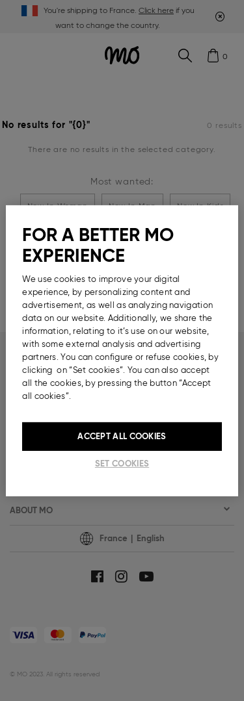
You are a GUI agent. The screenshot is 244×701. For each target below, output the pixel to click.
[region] (121, 350)
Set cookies (122, 463)
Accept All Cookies (121, 435)
